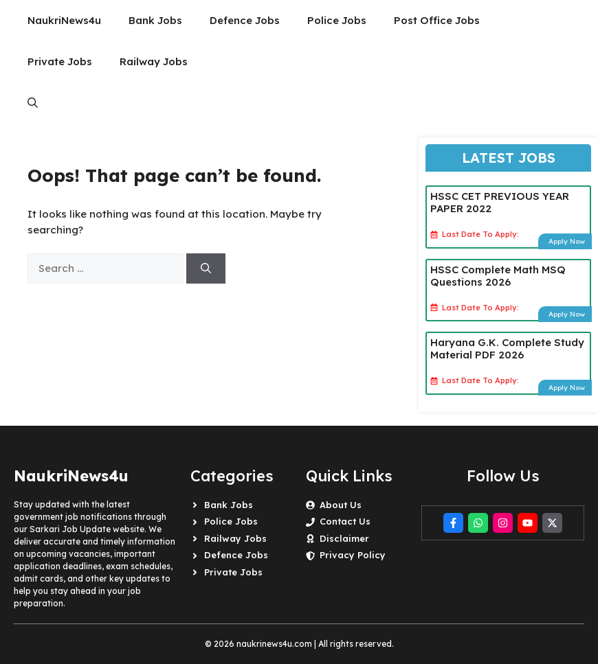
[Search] (205, 268)
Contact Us (345, 521)
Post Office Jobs (437, 20)
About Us (341, 504)
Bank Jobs (155, 20)
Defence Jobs (245, 20)
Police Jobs (336, 20)
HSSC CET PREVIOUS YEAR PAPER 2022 (499, 202)
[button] (33, 103)
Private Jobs (59, 61)
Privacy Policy (353, 554)
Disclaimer (344, 538)
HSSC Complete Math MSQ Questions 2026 (498, 275)
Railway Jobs (154, 61)
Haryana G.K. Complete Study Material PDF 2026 (507, 348)
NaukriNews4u (64, 20)
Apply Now (567, 241)
